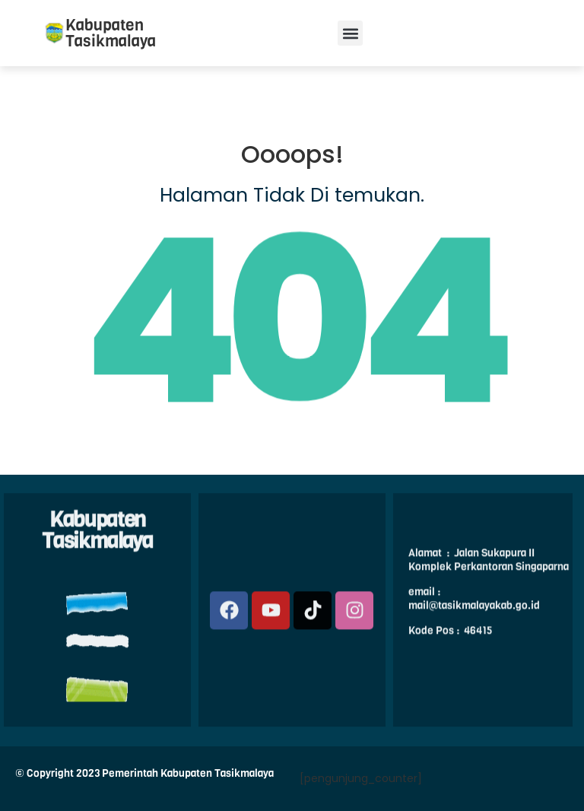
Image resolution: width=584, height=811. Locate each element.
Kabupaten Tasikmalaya (110, 33)
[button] (350, 33)
